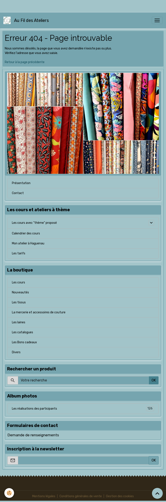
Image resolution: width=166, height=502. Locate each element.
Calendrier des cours (26, 233)
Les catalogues (22, 332)
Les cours (18, 282)
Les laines (18, 322)
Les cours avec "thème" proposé (34, 223)
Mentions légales (43, 496)
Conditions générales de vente (80, 496)
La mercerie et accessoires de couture (38, 312)
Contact (18, 193)
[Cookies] (9, 493)
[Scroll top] (157, 493)
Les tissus (19, 302)
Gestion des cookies (120, 496)
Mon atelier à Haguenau (28, 243)
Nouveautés (20, 292)
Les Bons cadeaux (24, 342)
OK (154, 380)
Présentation (21, 183)
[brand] (27, 20)
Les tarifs (18, 253)
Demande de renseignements (33, 435)
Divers (16, 352)
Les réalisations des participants (83, 408)
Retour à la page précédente (25, 62)
